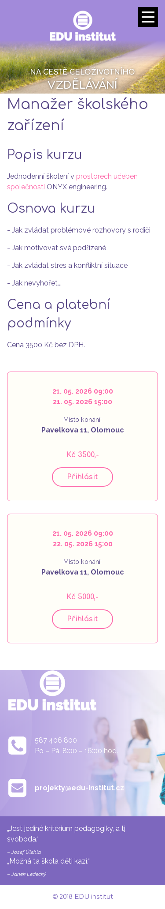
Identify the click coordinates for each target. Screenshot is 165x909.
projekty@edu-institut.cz (79, 788)
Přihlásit (82, 477)
